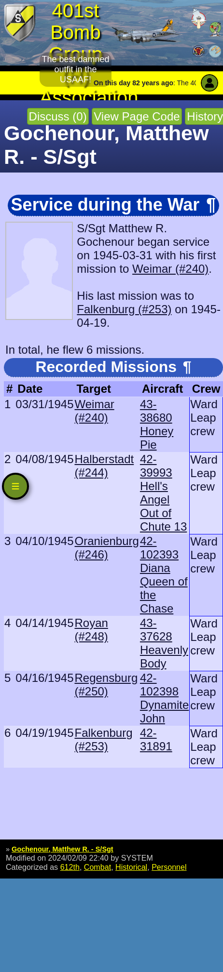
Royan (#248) (91, 629)
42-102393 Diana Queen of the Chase (164, 574)
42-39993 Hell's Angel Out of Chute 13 (163, 493)
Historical (131, 867)
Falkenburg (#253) (124, 309)
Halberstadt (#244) (104, 466)
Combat (97, 867)
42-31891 (156, 739)
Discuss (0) (58, 116)
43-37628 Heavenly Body (164, 643)
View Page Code (137, 116)
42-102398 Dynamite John (164, 698)
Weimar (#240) (170, 268)
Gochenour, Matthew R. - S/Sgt (62, 849)
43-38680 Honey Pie (156, 424)
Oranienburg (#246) (106, 547)
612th (70, 867)
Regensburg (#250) (106, 684)
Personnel (169, 867)
